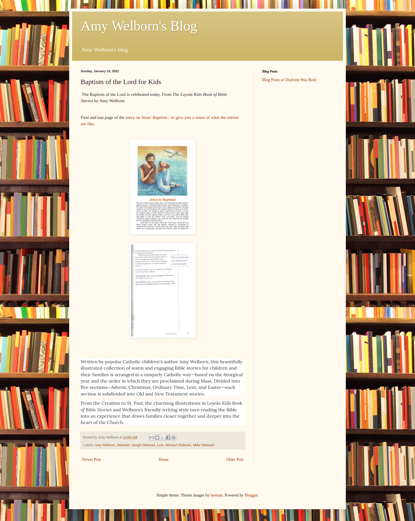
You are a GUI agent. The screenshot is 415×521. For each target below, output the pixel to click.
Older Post (235, 459)
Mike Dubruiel (203, 445)
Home (164, 459)
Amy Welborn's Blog (139, 25)
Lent (160, 445)
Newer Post (91, 459)
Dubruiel (123, 445)
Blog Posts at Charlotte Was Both (289, 80)
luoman (216, 495)
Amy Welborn (105, 445)
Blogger (251, 495)
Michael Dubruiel (178, 445)
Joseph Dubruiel (143, 445)
